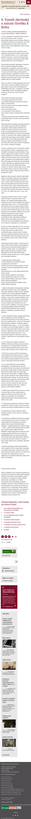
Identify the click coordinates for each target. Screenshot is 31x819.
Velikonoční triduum (6, 717)
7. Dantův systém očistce (11, 527)
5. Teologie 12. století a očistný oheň (14, 524)
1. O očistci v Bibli (9, 512)
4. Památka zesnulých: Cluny (12, 522)
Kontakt (15, 812)
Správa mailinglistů (9, 570)
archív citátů (21, 8)
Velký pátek (6, 660)
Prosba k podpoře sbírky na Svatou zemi (8, 700)
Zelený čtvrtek (7, 737)
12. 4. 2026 (9, 580)
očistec (8, 542)
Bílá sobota (6, 638)
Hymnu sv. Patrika (9, 797)
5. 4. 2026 (4, 580)
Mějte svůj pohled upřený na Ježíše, (15, 6)
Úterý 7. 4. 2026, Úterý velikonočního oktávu (8, 591)
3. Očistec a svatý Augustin (12, 519)
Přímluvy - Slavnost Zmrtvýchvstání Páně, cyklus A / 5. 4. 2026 (8, 682)
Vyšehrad (23, 33)
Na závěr (6, 529)
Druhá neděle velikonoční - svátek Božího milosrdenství (7, 621)
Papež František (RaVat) (7, 804)
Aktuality (5, 614)
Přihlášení (6, 568)
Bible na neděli (7, 578)
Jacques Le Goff (4, 16)
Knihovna (27, 14)
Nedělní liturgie (9, 606)
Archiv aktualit (5, 755)
